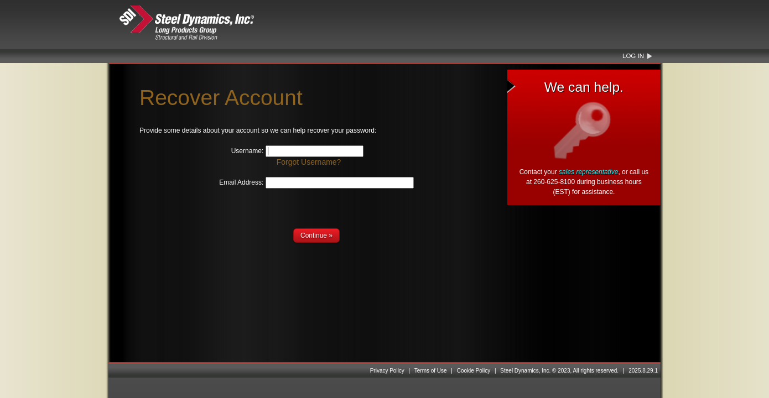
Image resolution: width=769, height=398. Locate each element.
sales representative (588, 172)
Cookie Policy (474, 371)
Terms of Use (430, 371)
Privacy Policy (387, 371)
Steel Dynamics (208, 23)
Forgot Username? (309, 162)
